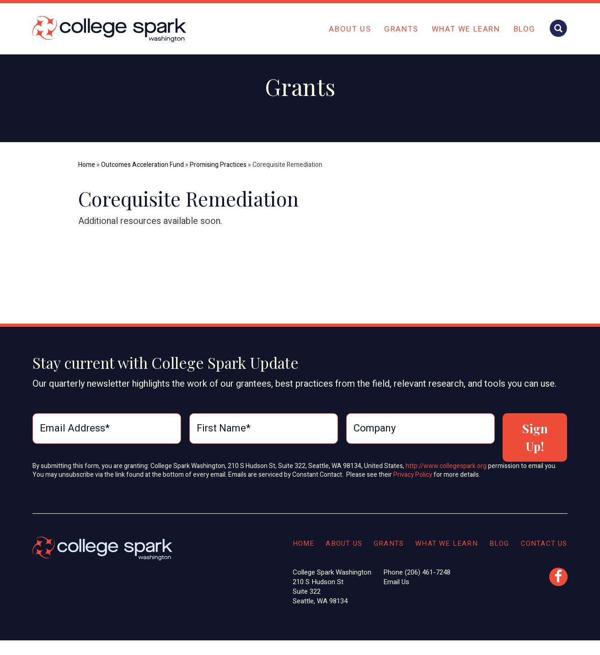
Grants (401, 29)
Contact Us (544, 543)
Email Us (396, 582)
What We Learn (466, 29)
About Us (350, 29)
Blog (525, 29)
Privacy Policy (413, 474)
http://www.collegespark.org (446, 466)
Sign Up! (535, 437)
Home (86, 165)
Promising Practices (218, 165)
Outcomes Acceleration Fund (142, 165)
